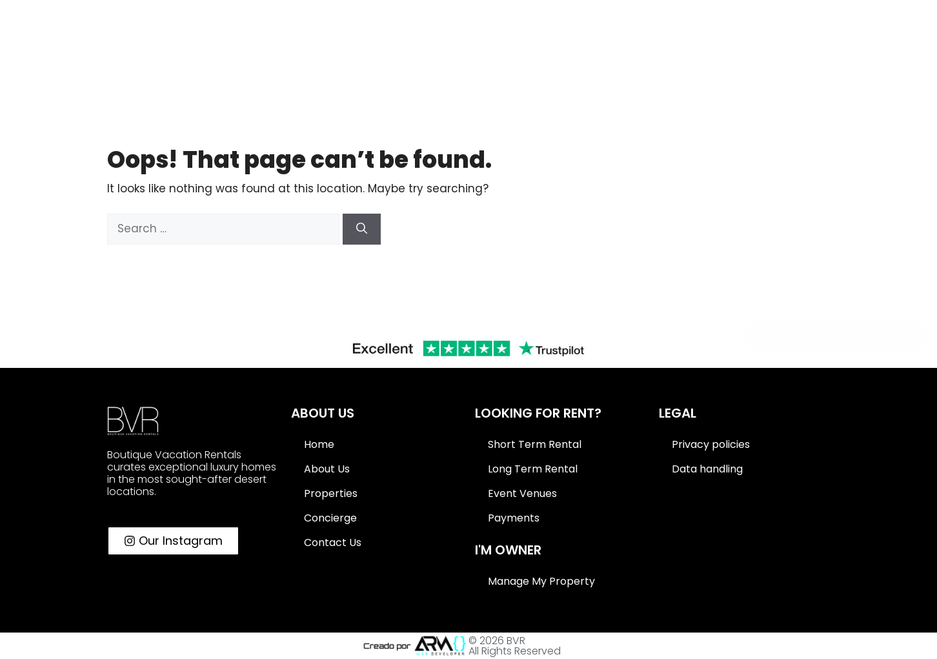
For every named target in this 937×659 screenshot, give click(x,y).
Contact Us (332, 542)
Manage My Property (541, 581)
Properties (331, 493)
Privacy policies (711, 444)
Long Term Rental (533, 468)
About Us (327, 468)
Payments (513, 518)
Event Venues (522, 493)
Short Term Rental (534, 444)
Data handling (707, 468)
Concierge (330, 518)
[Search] (362, 229)
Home (319, 444)
